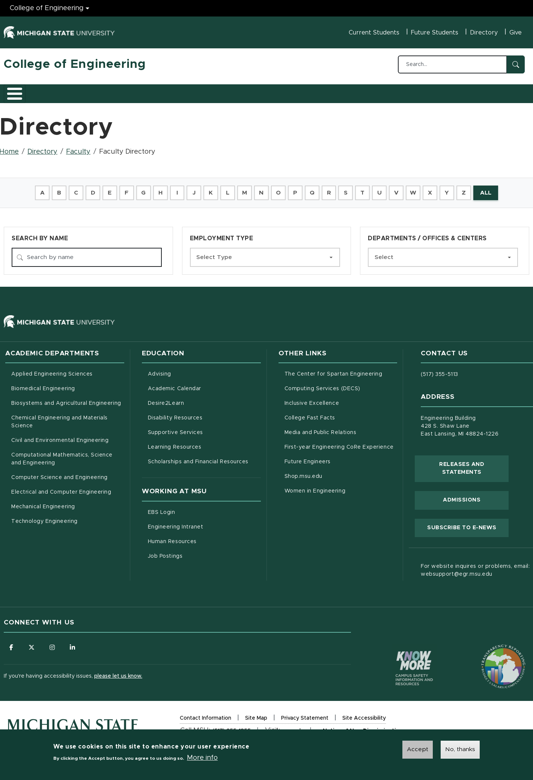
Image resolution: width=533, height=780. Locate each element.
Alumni (227, 91)
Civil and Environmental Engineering (59, 437)
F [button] (123, 189)
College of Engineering (75, 64)
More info (202, 758)
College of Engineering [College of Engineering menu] (47, 8)
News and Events (276, 91)
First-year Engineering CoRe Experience (339, 444)
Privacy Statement (304, 716)
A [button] (37, 189)
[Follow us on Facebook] (11, 644)
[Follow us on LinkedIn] (73, 644)
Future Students (434, 33)
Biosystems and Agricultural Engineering (67, 399)
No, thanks (460, 750)
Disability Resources (204, 414)
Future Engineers (308, 458)
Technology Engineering (44, 518)
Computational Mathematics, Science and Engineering (64, 456)
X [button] (434, 189)
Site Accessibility (364, 716)
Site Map (256, 715)
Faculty (78, 147)
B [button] (54, 189)
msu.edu (293, 728)
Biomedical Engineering (43, 385)
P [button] (296, 189)
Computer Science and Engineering (59, 474)
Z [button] (469, 189)
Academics (60, 91)
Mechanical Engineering (43, 503)
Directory (484, 33)
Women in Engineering (315, 488)
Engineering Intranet (204, 523)
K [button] (210, 189)
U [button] (382, 189)
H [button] (157, 189)
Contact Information (205, 715)
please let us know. (118, 673)
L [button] (227, 189)
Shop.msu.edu (335, 472)
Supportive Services (204, 428)
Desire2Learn (197, 399)
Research (150, 91)
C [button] (71, 189)
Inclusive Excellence (312, 400)
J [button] (192, 189)
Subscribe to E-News (468, 523)
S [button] (347, 189)
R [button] (330, 189)
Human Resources (203, 537)
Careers (191, 91)
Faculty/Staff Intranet (345, 93)
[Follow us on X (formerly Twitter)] (31, 644)
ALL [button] (491, 189)
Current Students (374, 33)
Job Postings (196, 552)
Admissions (106, 91)
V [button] (399, 189)
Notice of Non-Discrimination (362, 729)
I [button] (175, 189)
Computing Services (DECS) (341, 385)
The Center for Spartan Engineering (341, 370)
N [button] (261, 189)
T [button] (365, 189)
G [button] (140, 189)
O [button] (278, 189)
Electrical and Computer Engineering (61, 489)
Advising (159, 371)
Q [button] (313, 189)
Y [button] (451, 189)
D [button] (88, 189)
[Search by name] (87, 254)
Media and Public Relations (321, 429)
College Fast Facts (341, 414)
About (20, 91)
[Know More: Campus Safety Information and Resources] (400, 649)
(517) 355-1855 (231, 728)
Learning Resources (204, 443)
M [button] (244, 189)
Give (515, 33)
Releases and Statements (474, 465)
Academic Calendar (204, 385)
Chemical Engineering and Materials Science (59, 418)
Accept (417, 750)
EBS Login (193, 508)
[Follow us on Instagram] (52, 644)
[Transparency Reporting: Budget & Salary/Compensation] (489, 649)
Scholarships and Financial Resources (198, 458)
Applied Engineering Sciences (52, 371)
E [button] (106, 189)
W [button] (417, 189)
